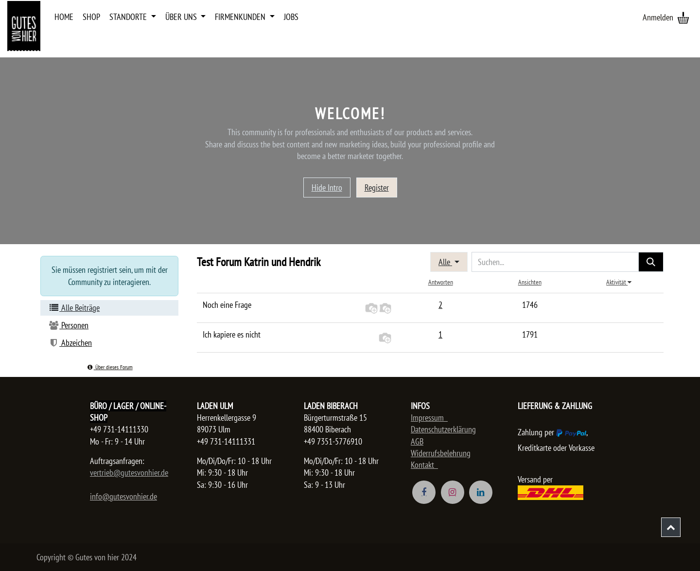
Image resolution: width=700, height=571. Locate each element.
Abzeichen (70, 342)
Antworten (440, 282)
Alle (445, 262)
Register (377, 187)
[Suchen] (651, 262)
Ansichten (530, 282)
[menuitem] (63, 17)
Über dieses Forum (109, 367)
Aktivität (618, 282)
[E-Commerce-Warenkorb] (683, 17)
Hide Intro (327, 187)
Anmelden (658, 17)
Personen (68, 325)
